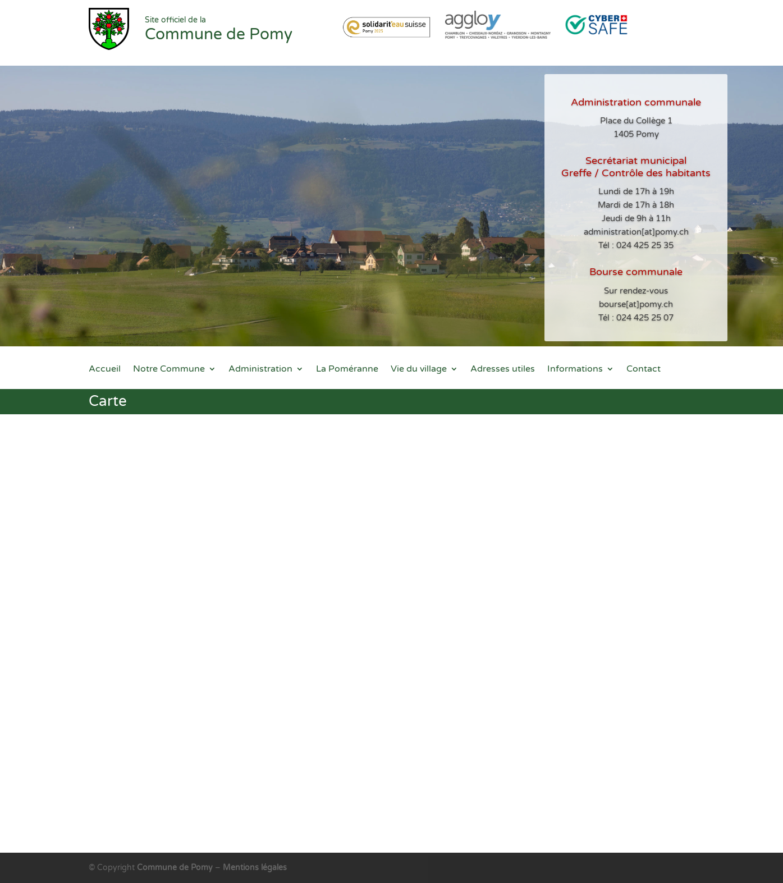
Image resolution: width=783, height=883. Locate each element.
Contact (643, 369)
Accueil (105, 369)
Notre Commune (169, 369)
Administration (260, 369)
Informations (575, 369)
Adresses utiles (502, 369)
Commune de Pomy (176, 867)
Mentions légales (255, 867)
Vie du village (419, 369)
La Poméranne (347, 369)
